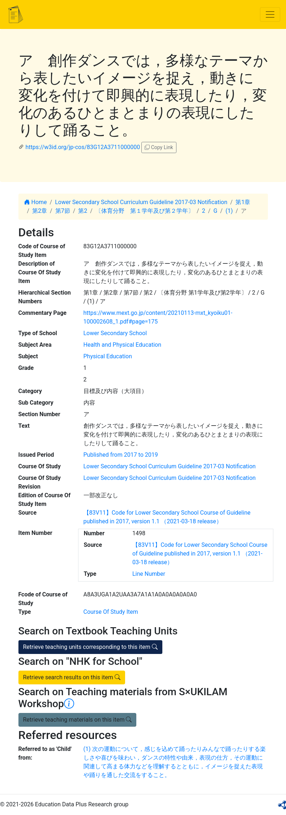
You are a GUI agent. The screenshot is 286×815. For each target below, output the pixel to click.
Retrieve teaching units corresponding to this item (90, 646)
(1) (229, 210)
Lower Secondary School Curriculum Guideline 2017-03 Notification (141, 202)
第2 (82, 210)
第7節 (62, 210)
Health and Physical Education (123, 344)
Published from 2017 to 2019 (121, 454)
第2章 (39, 210)
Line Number (148, 573)
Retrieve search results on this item (71, 677)
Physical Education (108, 356)
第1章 (242, 202)
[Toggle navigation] (270, 14)
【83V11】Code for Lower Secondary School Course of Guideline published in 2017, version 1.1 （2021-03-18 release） (199, 553)
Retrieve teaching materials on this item (77, 719)
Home (35, 202)
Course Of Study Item (111, 611)
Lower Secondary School (115, 333)
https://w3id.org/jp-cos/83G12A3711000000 (82, 147)
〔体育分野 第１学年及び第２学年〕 (144, 210)
